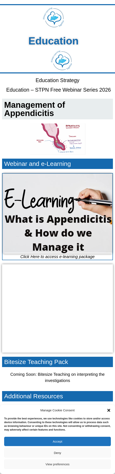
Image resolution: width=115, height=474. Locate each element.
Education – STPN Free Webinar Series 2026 (58, 90)
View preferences (57, 464)
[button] (109, 410)
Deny (57, 453)
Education (50, 41)
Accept (57, 441)
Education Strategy (57, 80)
